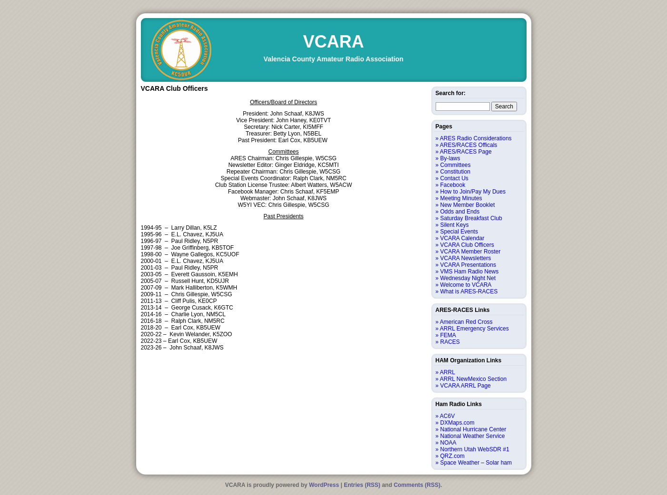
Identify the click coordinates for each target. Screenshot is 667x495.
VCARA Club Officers (467, 245)
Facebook (453, 185)
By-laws (450, 158)
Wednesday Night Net (468, 278)
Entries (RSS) (362, 485)
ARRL (447, 372)
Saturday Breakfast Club (471, 218)
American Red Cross (466, 322)
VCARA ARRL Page (465, 385)
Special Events (459, 231)
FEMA (448, 335)
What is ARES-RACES (469, 291)
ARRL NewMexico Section (473, 379)
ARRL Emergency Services (474, 328)
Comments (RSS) (417, 485)
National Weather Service (472, 436)
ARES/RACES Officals (468, 145)
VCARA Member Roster (470, 251)
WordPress (324, 485)
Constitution (455, 171)
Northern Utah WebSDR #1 (474, 449)
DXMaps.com (457, 422)
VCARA (333, 41)
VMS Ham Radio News (469, 271)
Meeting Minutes (461, 198)
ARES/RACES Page (466, 151)
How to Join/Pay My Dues (473, 191)
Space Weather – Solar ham (476, 462)
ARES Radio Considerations (476, 138)
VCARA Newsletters (465, 258)
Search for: (451, 93)
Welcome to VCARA (466, 284)
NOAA (448, 442)
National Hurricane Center (473, 429)
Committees (455, 165)
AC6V (447, 416)
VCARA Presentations (468, 265)
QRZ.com (452, 456)
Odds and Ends (460, 211)
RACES (450, 342)
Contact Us (454, 178)
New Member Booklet (467, 205)
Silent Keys (454, 225)
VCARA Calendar (462, 238)
